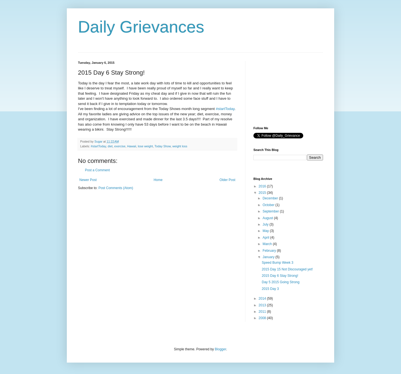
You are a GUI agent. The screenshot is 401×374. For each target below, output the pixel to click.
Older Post (227, 180)
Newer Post (88, 180)
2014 (263, 298)
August (268, 218)
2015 (263, 193)
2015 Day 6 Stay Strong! (280, 276)
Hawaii (131, 146)
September (271, 211)
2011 (263, 312)
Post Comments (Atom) (115, 188)
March (268, 244)
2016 (263, 186)
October (269, 205)
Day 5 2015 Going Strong (280, 282)
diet (110, 146)
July (266, 224)
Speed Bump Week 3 (277, 263)
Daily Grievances (141, 27)
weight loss (179, 146)
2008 (263, 318)
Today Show (163, 146)
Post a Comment (97, 170)
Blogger (220, 349)
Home (158, 180)
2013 (263, 305)
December (271, 198)
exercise (119, 146)
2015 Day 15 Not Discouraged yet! (287, 269)
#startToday (225, 109)
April (266, 237)
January (269, 257)
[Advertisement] (281, 89)
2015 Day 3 (270, 289)
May (266, 231)
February (270, 251)
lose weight (145, 146)
